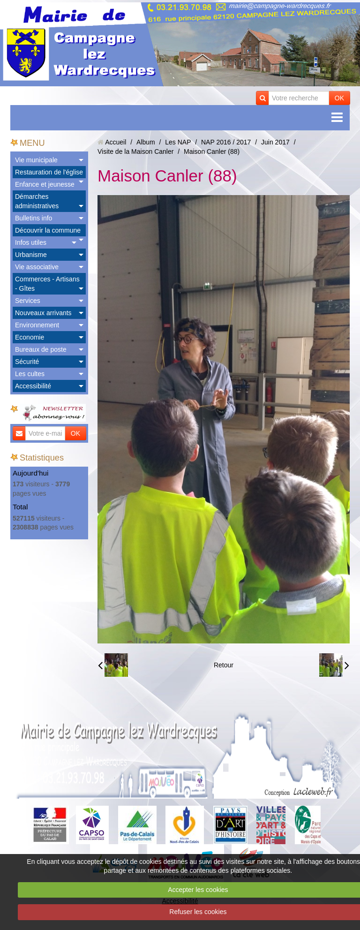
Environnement (37, 325)
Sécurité (27, 361)
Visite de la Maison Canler (135, 151)
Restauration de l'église (49, 172)
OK (339, 98)
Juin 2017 (275, 142)
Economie (29, 337)
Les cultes (30, 374)
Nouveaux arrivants (43, 313)
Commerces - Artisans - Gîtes (47, 283)
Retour (223, 665)
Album (145, 142)
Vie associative (37, 267)
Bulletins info (33, 218)
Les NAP (178, 142)
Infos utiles (30, 242)
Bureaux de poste (41, 349)
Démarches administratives (37, 201)
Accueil (115, 142)
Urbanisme (31, 254)
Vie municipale (36, 160)
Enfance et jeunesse (45, 184)
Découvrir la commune (48, 230)
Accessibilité (33, 386)
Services (27, 300)
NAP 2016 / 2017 (226, 142)
